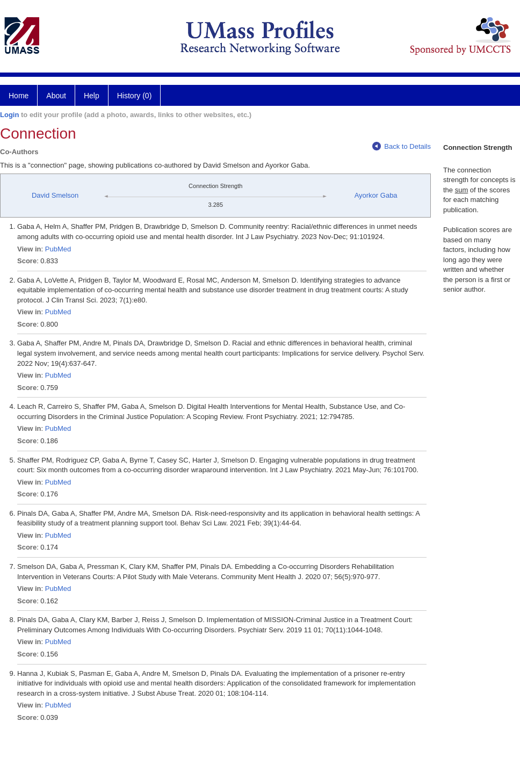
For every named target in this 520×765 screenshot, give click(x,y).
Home (18, 95)
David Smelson (55, 195)
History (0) (134, 95)
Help (91, 95)
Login (9, 115)
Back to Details (401, 146)
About (56, 95)
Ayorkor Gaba (376, 195)
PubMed (58, 249)
